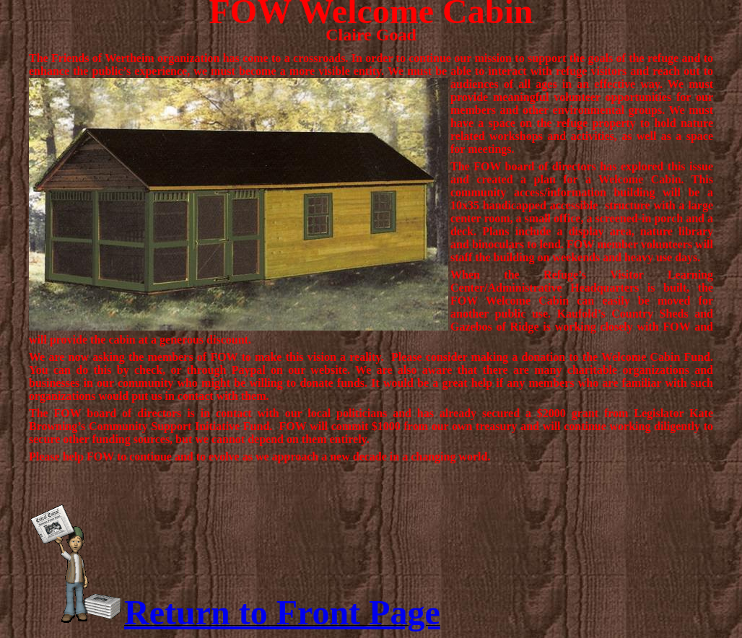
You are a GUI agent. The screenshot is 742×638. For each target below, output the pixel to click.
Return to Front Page (282, 612)
